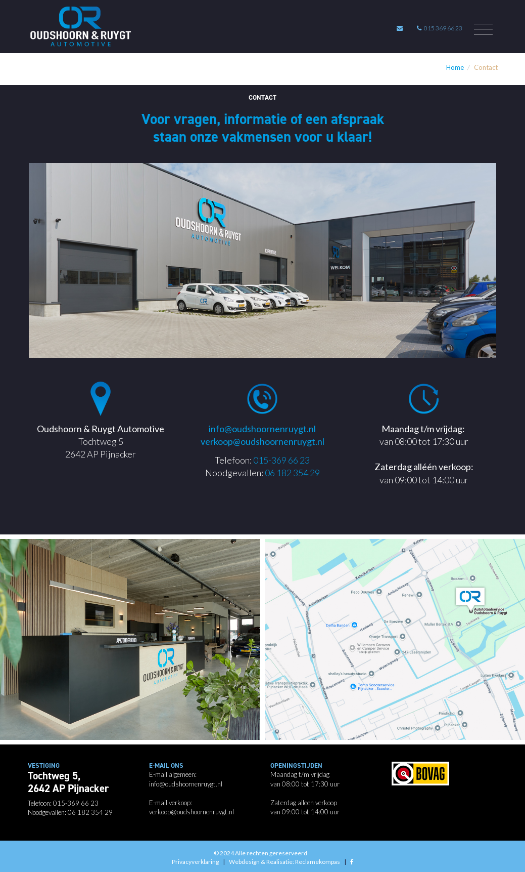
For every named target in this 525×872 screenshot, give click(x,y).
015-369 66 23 (281, 460)
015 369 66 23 (439, 28)
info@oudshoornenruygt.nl (262, 428)
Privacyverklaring (195, 861)
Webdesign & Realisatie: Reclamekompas (284, 861)
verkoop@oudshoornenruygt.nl (262, 441)
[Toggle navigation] (483, 29)
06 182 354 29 (292, 472)
